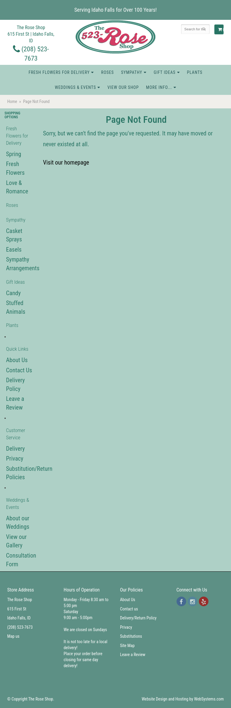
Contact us (129, 609)
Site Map (127, 645)
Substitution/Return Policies (19, 473)
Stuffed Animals (15, 307)
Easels (14, 249)
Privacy (14, 458)
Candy (13, 293)
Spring (13, 154)
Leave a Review (15, 403)
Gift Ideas (165, 72)
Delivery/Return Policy (138, 618)
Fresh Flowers (15, 168)
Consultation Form (19, 560)
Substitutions (131, 636)
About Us (17, 360)
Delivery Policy (15, 384)
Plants (195, 72)
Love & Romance (17, 187)
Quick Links (17, 349)
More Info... (159, 87)
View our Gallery (16, 541)
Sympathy (131, 72)
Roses (107, 72)
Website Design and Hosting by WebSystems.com (183, 699)
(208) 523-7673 (20, 627)
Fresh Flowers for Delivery (59, 72)
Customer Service (15, 433)
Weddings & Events (75, 87)
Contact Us (19, 370)
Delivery (15, 448)
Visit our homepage (66, 162)
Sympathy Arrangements (19, 264)
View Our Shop (123, 87)
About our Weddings (17, 523)
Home (12, 101)
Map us (13, 636)
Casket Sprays (14, 235)
